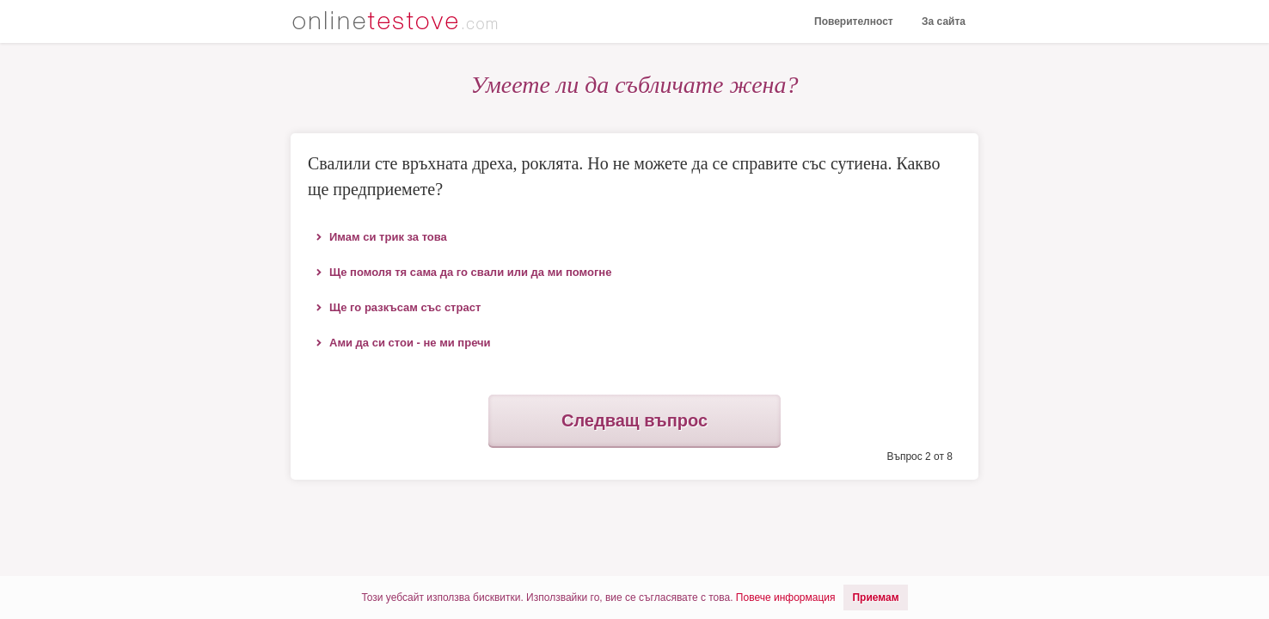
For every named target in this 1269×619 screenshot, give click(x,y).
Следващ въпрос (634, 420)
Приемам (875, 597)
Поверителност (853, 21)
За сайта (944, 21)
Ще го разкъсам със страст (405, 307)
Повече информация (786, 597)
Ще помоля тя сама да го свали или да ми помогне (470, 272)
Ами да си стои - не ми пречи (410, 342)
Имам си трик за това (388, 236)
